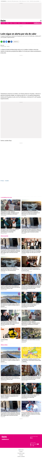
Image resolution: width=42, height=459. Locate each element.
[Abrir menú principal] (40, 20)
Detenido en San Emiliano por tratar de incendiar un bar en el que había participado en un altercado (10, 230)
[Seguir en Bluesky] (30, 444)
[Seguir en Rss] (33, 445)
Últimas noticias (4, 344)
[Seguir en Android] (30, 437)
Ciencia (19, 23)
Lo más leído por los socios (6, 197)
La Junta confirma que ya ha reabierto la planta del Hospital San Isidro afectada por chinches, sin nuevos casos (10, 287)
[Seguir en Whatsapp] (32, 445)
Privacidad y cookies (21, 453)
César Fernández (3, 215)
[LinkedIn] (11, 42)
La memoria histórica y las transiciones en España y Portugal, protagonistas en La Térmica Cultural (10, 396)
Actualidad (3, 23)
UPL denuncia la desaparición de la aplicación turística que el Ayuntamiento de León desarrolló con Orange (10, 323)
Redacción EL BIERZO (4, 398)
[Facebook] (4, 42)
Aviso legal (21, 454)
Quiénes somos (21, 449)
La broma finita (4, 339)
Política (7, 23)
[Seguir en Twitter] (32, 444)
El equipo (21, 451)
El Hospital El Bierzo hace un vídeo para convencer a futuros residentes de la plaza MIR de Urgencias (31, 414)
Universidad (23, 23)
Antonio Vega (24, 215)
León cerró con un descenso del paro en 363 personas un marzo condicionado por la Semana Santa (31, 269)
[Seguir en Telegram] (34, 444)
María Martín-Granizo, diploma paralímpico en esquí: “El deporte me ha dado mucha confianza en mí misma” (10, 213)
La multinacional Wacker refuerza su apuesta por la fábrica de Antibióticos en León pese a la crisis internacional (31, 213)
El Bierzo (28, 23)
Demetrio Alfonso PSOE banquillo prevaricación (13, 1)
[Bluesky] (6, 42)
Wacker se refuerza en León (22, 1)
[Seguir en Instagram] (36, 444)
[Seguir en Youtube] (38, 444)
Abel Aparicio (24, 342)
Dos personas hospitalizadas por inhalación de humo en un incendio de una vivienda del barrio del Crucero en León (31, 287)
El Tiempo (2, 180)
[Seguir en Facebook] (33, 444)
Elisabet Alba (24, 233)
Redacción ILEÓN (4, 233)
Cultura (11, 23)
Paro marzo (27, 1)
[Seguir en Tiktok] (30, 445)
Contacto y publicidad (21, 456)
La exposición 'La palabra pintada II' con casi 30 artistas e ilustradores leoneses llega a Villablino (31, 360)
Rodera (2, 341)
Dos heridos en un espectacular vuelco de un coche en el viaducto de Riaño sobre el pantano (10, 305)
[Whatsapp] (2, 42)
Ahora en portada (4, 236)
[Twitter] (9, 42)
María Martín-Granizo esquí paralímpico (34, 1)
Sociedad (15, 23)
